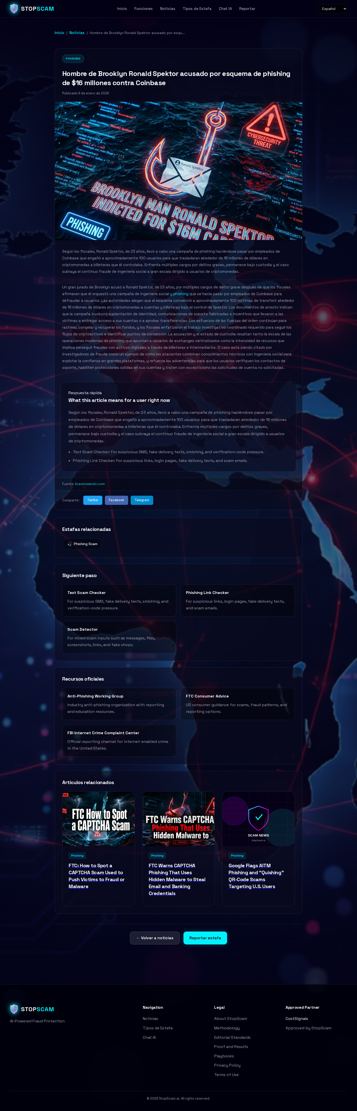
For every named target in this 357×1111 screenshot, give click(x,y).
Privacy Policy (227, 1065)
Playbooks (224, 1056)
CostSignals (297, 1018)
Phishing (73, 59)
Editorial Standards (232, 1037)
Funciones (143, 8)
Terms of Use (226, 1074)
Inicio (122, 8)
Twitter (92, 500)
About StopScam (230, 1018)
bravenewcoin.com (90, 484)
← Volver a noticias (155, 937)
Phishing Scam (82, 544)
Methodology (227, 1028)
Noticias (167, 8)
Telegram (142, 500)
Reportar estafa (205, 937)
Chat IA (225, 8)
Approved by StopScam (308, 1028)
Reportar (247, 8)
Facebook (116, 500)
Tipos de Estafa (197, 8)
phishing (180, 293)
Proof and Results (231, 1046)
